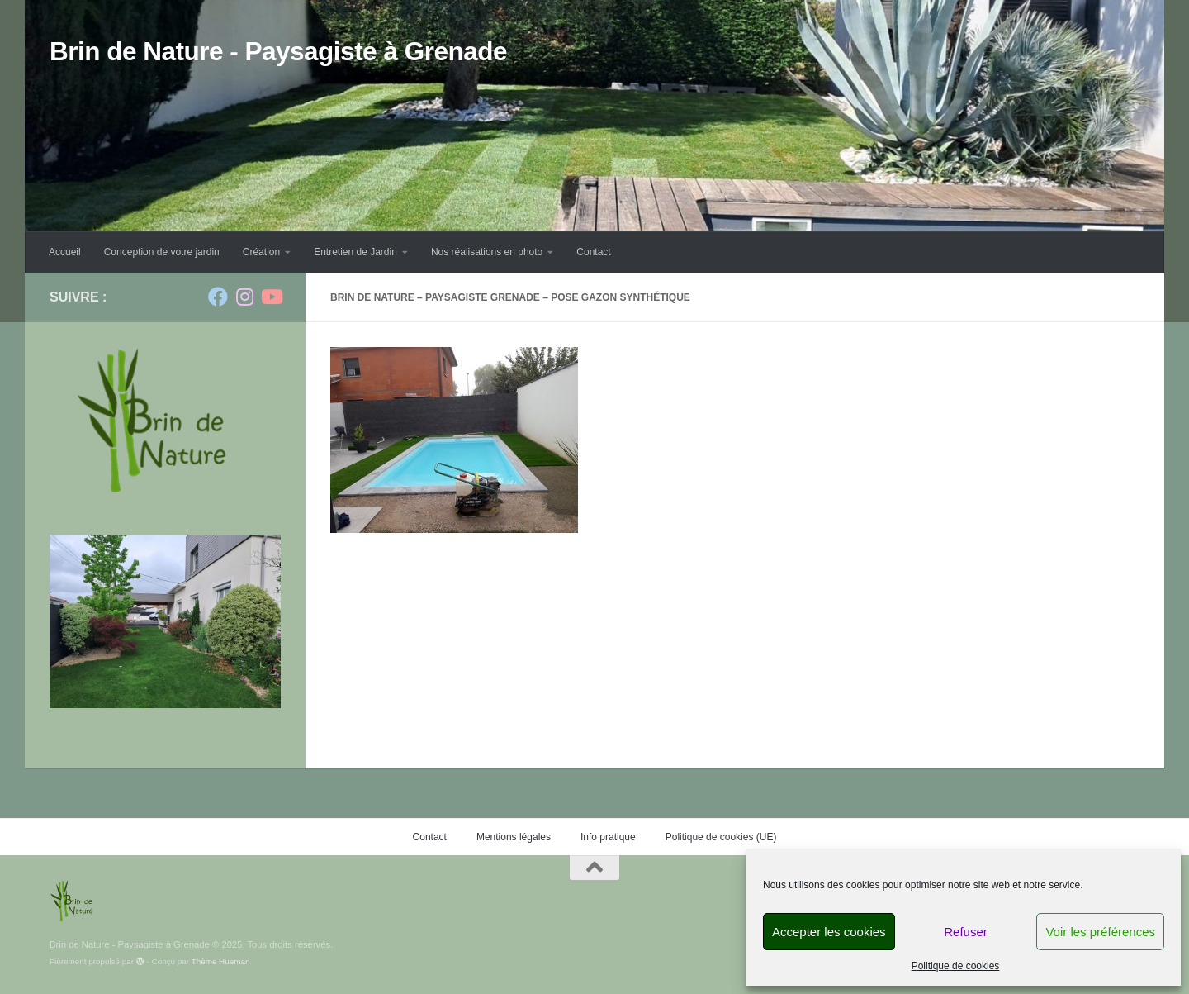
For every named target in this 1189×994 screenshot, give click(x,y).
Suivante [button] (237, 631)
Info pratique (608, 837)
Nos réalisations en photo (486, 252)
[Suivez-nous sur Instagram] (244, 297)
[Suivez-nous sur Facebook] (218, 297)
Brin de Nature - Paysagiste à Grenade (278, 51)
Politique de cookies (956, 966)
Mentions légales (513, 837)
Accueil (65, 252)
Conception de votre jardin (162, 252)
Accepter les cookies (829, 932)
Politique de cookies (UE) (721, 837)
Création (261, 252)
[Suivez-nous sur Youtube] (271, 297)
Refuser (966, 932)
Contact (593, 252)
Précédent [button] (205, 631)
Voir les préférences (1100, 932)
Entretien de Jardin (355, 252)
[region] (165, 621)
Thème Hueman (221, 961)
